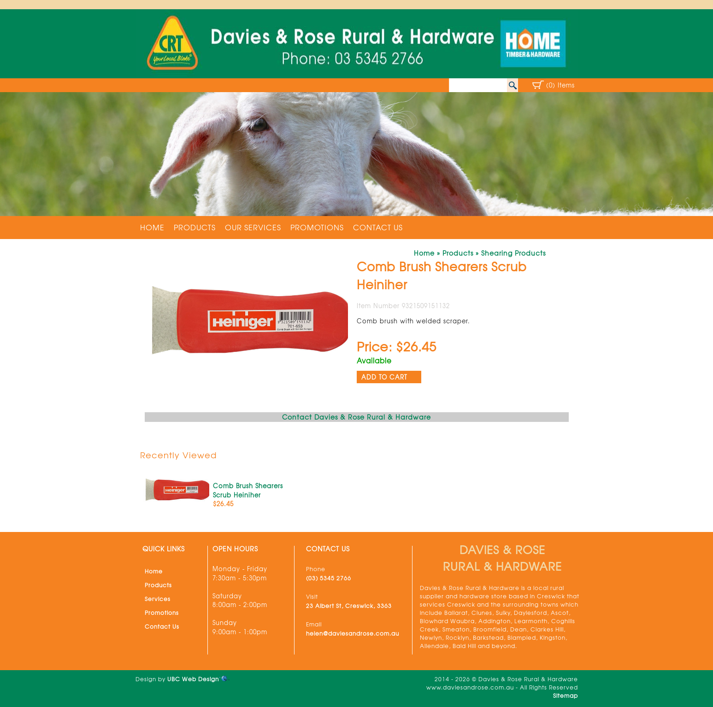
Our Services (253, 227)
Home (152, 227)
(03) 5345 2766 (328, 578)
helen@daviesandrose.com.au (352, 633)
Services (158, 599)
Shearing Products (513, 252)
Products (195, 227)
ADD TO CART (384, 377)
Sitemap (565, 695)
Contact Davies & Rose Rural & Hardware (356, 416)
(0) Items (560, 85)
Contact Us (378, 227)
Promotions (317, 227)
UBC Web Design (193, 679)
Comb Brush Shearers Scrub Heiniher (248, 490)
